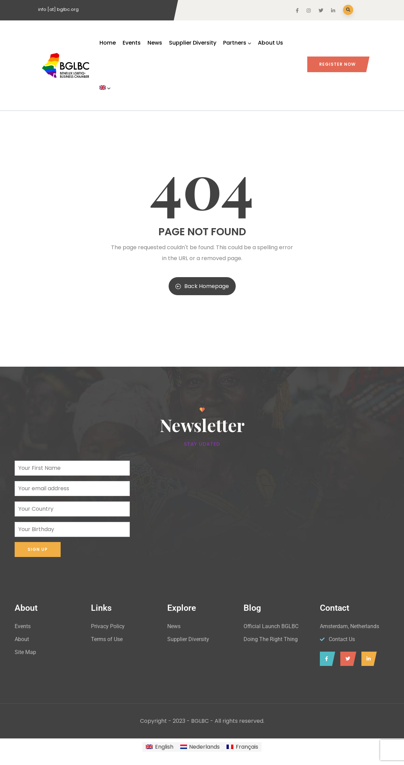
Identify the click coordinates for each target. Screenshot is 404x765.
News (154, 43)
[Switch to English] (159, 747)
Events (132, 43)
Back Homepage (202, 286)
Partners (237, 43)
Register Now (337, 64)
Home (107, 43)
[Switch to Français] (242, 747)
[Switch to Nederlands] (200, 747)
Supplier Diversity (192, 43)
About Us (270, 43)
